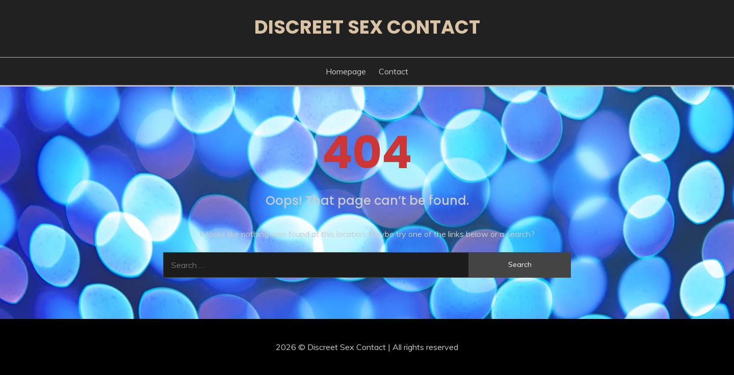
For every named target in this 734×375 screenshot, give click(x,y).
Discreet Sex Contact (367, 27)
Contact (393, 71)
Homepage (346, 71)
